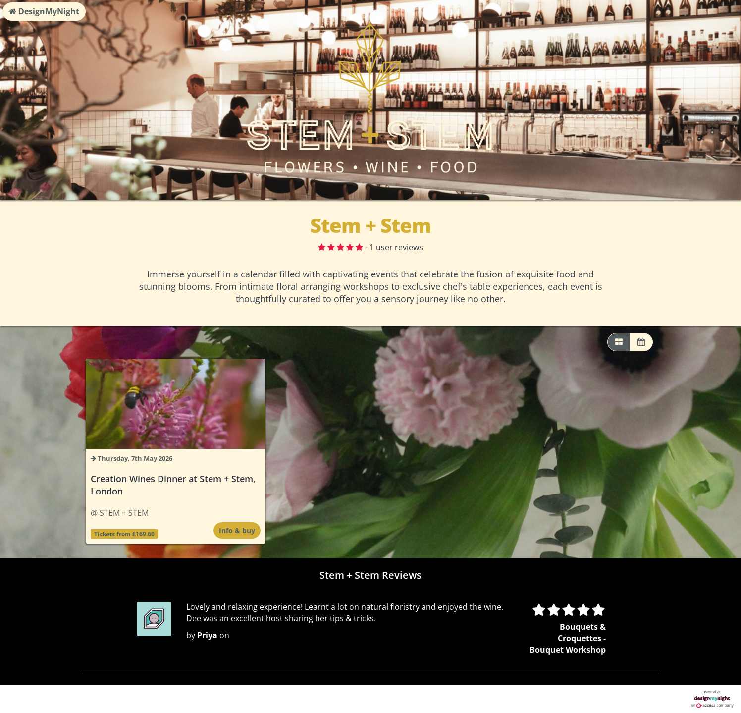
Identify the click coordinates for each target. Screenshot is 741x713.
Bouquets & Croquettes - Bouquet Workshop (567, 638)
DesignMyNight (44, 11)
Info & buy (237, 530)
